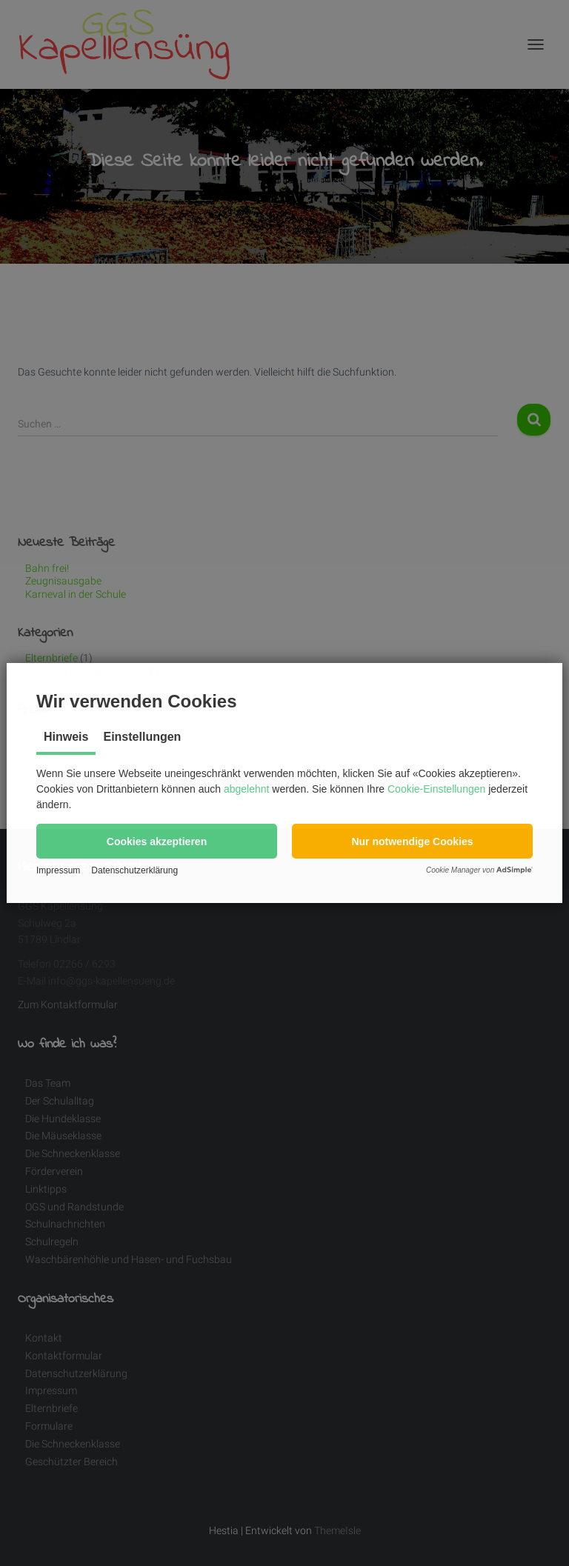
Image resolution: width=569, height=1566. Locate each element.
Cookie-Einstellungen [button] (436, 789)
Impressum (58, 870)
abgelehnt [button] (247, 789)
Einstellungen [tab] (142, 736)
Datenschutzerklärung (134, 870)
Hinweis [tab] (66, 736)
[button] (156, 841)
